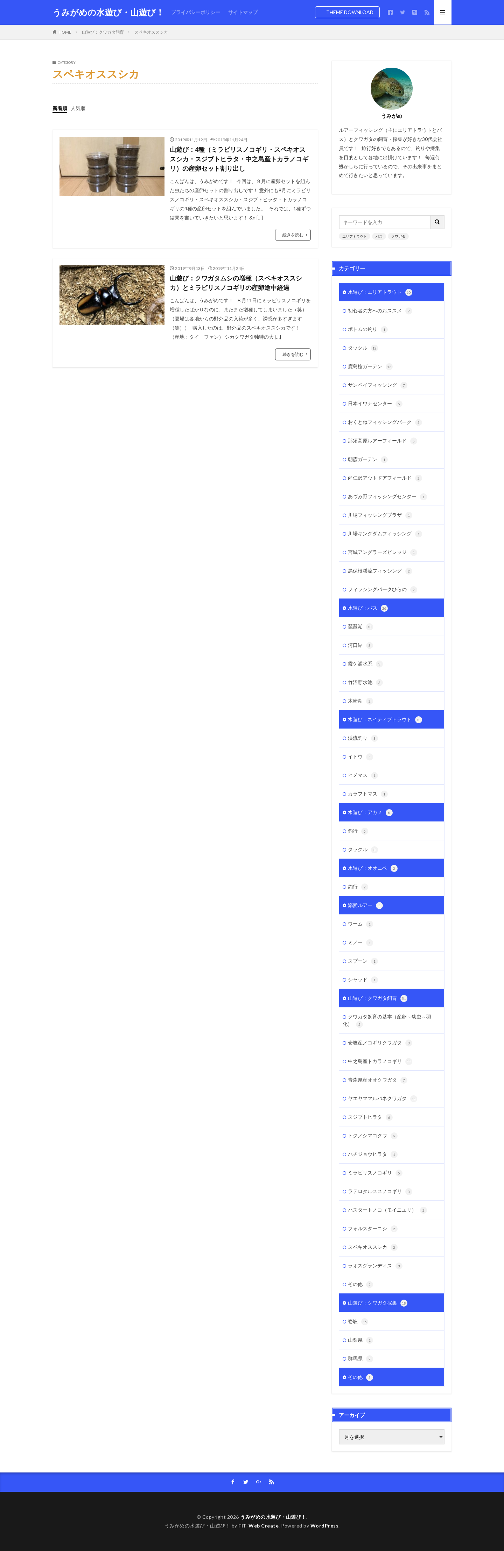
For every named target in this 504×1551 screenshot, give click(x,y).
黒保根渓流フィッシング (380, 571)
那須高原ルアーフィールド (382, 441)
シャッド (363, 979)
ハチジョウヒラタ (373, 1154)
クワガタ (398, 236)
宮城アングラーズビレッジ (382, 552)
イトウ (360, 756)
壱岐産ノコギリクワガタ (380, 1043)
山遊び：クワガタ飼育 (103, 32)
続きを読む (292, 234)
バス (379, 236)
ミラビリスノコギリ (375, 1173)
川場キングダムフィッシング (385, 533)
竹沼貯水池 (365, 682)
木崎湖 (360, 701)
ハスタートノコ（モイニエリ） (387, 1210)
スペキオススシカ (151, 32)
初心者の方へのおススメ (380, 310)
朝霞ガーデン (368, 459)
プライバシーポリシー (195, 12)
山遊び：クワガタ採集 (377, 1303)
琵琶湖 (360, 626)
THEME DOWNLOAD (349, 12)
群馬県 (360, 1358)
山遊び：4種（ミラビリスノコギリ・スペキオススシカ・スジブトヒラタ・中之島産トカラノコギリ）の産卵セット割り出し (239, 158)
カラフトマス (368, 794)
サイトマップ (243, 12)
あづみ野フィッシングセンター (387, 496)
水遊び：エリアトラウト (380, 292)
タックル (363, 348)
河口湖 (360, 645)
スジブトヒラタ (370, 1117)
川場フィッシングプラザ (380, 515)
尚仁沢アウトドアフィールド (385, 478)
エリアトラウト (354, 236)
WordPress (324, 1526)
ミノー (360, 942)
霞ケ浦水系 (365, 664)
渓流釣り (363, 738)
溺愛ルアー (365, 905)
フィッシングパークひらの (382, 589)
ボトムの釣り (368, 329)
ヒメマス (363, 775)
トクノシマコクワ (373, 1135)
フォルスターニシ (373, 1228)
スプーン (363, 961)
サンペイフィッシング (377, 385)
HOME (64, 32)
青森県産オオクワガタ (377, 1080)
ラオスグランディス (375, 1265)
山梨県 (360, 1340)
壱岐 (358, 1321)
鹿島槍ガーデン (370, 366)
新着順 (59, 108)
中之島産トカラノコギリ (380, 1061)
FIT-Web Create (258, 1526)
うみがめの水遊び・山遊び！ (108, 12)
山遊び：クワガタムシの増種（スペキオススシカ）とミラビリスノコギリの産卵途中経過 (236, 282)
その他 (360, 1284)
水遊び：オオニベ (373, 868)
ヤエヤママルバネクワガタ (382, 1098)
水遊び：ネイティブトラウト (385, 719)
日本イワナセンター (375, 403)
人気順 (78, 108)
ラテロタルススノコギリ (380, 1191)
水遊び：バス (368, 608)
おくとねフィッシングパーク (385, 422)
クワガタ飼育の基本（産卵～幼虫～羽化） (387, 1021)
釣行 (358, 831)
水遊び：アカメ (370, 812)
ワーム (360, 924)
